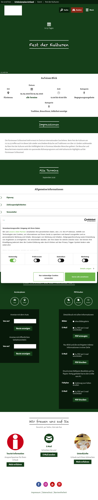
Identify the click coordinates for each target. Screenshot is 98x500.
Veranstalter (12, 212)
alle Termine (31, 97)
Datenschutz (47, 492)
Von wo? (6, 321)
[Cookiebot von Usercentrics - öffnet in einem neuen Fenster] (85, 220)
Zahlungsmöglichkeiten (16, 205)
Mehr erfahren (15, 464)
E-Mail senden (49, 455)
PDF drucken (80, 362)
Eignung (10, 198)
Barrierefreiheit (60, 492)
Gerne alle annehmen (80, 277)
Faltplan (65, 383)
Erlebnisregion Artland (24, 2)
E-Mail (64, 328)
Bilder (64, 321)
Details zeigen (85, 268)
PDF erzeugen (81, 336)
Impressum (35, 492)
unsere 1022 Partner (17, 232)
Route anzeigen (23, 328)
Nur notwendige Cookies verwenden (48, 277)
